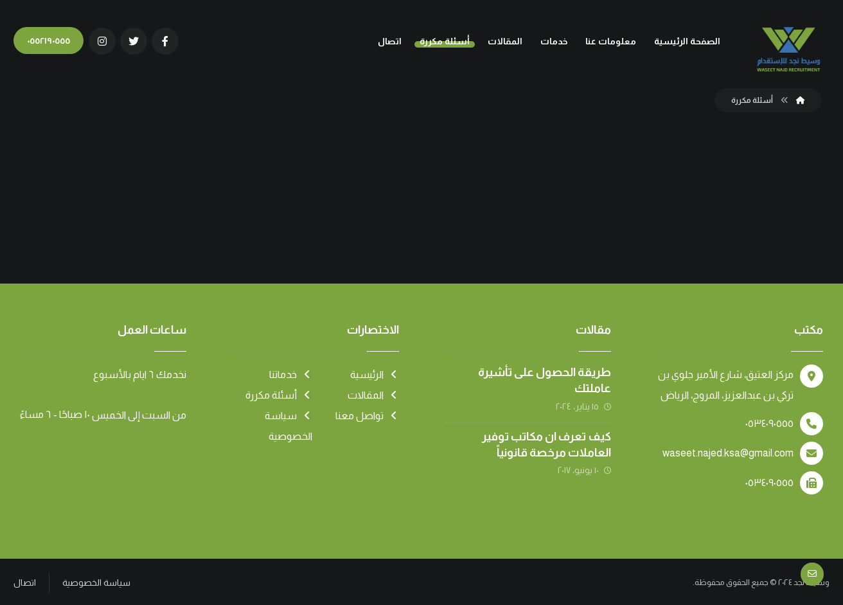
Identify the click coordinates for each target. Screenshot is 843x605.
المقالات (373, 395)
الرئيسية (374, 374)
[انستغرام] (102, 41)
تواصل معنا (367, 415)
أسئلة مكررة (278, 395)
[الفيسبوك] (165, 41)
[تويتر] (133, 41)
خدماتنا (290, 374)
